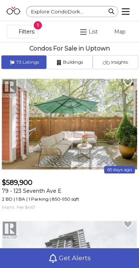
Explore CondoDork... (57, 12)
